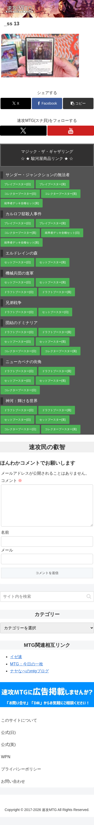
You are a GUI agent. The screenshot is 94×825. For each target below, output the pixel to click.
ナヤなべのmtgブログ (29, 679)
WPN (5, 765)
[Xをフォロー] (23, 131)
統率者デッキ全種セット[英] (21, 203)
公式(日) (8, 740)
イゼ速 (16, 665)
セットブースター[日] (17, 262)
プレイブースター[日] (17, 184)
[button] (78, 103)
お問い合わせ (13, 789)
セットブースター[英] (52, 262)
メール (7, 558)
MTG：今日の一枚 (26, 672)
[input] (47, 604)
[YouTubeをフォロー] (70, 131)
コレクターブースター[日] (20, 193)
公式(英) (8, 752)
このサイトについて (19, 728)
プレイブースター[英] (52, 184)
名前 (5, 540)
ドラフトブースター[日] (18, 292)
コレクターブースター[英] (61, 193)
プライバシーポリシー (21, 777)
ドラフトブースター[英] (56, 292)
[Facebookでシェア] (47, 103)
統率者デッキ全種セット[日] (62, 232)
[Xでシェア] (16, 103)
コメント (11, 480)
